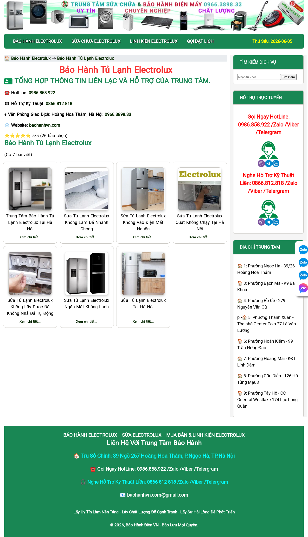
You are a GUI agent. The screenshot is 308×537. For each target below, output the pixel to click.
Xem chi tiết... (30, 237)
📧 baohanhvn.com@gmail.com (154, 495)
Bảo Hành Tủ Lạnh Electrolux (85, 58)
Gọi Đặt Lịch (200, 41)
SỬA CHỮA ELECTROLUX (95, 41)
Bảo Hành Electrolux (31, 58)
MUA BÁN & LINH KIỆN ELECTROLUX (205, 435)
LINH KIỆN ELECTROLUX (153, 41)
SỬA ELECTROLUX (141, 435)
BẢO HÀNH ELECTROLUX (37, 41)
